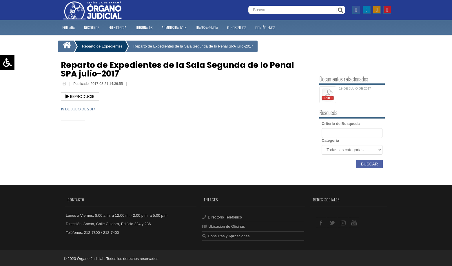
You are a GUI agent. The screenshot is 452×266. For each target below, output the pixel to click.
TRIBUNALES (144, 27)
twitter (332, 222)
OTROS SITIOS (236, 27)
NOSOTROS (91, 27)
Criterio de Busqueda (341, 123)
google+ (343, 222)
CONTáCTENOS (265, 27)
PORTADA (68, 27)
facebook (321, 222)
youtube (354, 222)
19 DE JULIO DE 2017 (78, 109)
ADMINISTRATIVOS (174, 27)
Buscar (369, 164)
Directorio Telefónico (222, 217)
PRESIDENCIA (117, 27)
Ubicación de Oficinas (223, 226)
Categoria (330, 140)
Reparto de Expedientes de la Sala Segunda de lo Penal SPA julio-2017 (193, 46)
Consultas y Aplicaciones (225, 236)
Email (132, 84)
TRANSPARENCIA (207, 27)
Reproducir (79, 96)
